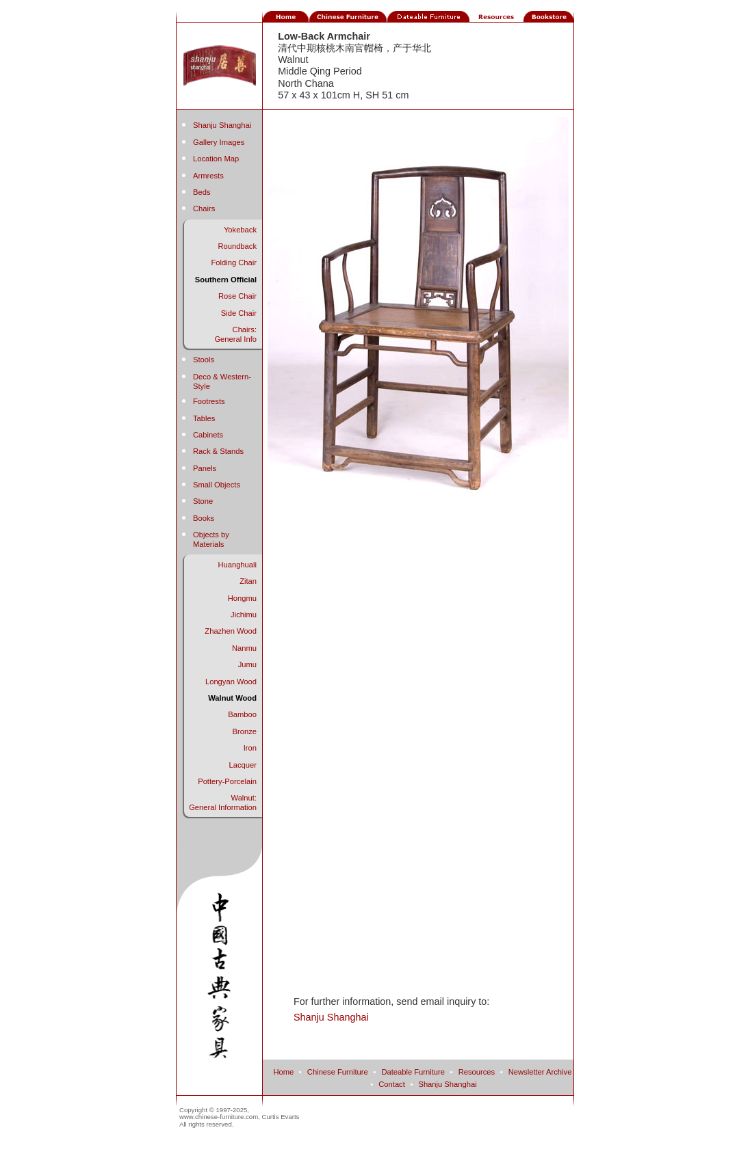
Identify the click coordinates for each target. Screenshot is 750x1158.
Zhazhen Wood (231, 631)
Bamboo (242, 714)
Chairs (204, 208)
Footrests (209, 401)
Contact (391, 1084)
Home (283, 1072)
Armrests (208, 176)
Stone (203, 501)
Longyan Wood (231, 681)
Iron (250, 748)
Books (203, 518)
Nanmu (244, 648)
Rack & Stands (218, 451)
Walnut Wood (232, 698)
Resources (476, 1072)
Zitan (248, 581)
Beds (202, 192)
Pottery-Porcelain (227, 781)
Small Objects (216, 485)
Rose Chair (237, 296)
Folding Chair (234, 262)
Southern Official (226, 279)
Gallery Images (218, 142)
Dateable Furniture (413, 1072)
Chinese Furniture (337, 1072)
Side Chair (239, 313)
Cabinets (208, 435)
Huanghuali (237, 565)
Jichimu (244, 614)
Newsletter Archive (540, 1072)
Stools (203, 359)
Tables (204, 418)
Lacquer (243, 765)
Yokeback (240, 230)
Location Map (216, 158)
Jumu (247, 664)
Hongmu (242, 598)
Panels (204, 468)
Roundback (237, 246)
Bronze (245, 731)
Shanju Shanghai (222, 125)
